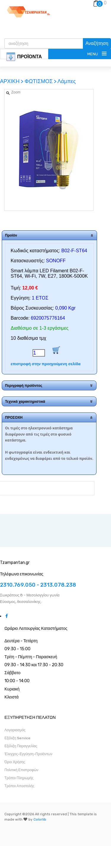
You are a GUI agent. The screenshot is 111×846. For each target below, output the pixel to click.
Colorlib (39, 819)
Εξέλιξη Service (17, 738)
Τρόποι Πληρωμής (18, 778)
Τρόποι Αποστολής (19, 786)
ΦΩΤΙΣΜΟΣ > (41, 81)
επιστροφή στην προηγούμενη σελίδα (46, 364)
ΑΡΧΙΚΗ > (12, 81)
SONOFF (56, 260)
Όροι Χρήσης (14, 762)
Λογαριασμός (14, 730)
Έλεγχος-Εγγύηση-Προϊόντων (28, 754)
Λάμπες (66, 81)
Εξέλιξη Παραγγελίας (20, 746)
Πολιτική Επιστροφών (21, 770)
